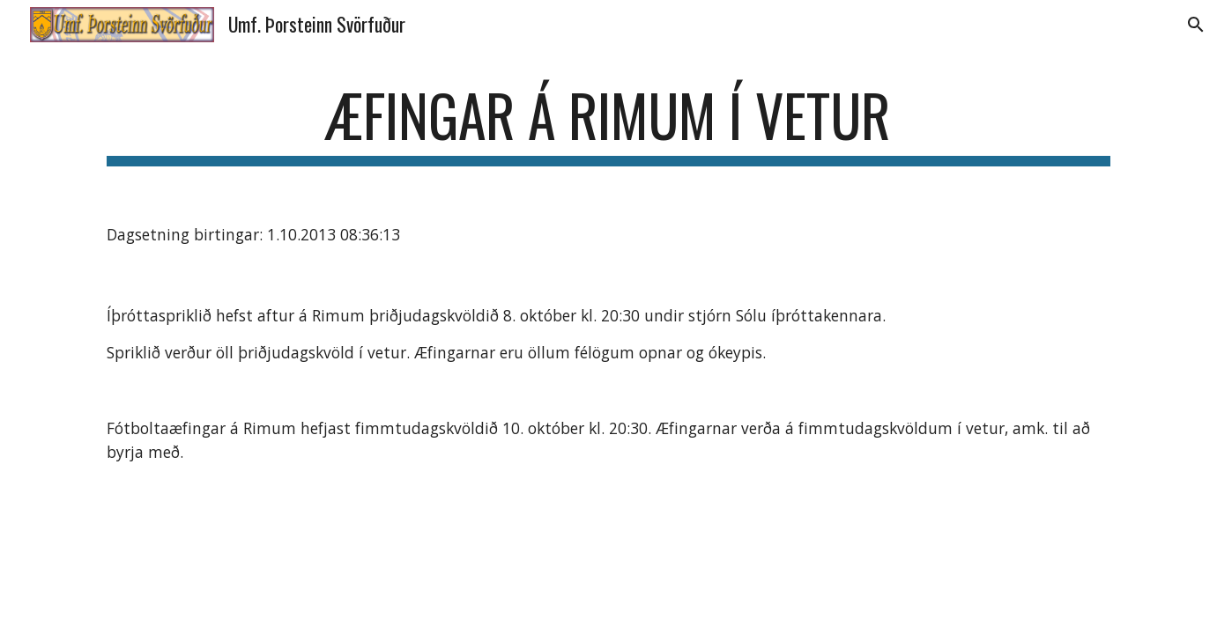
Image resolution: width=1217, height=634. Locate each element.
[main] (608, 123)
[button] (1196, 25)
